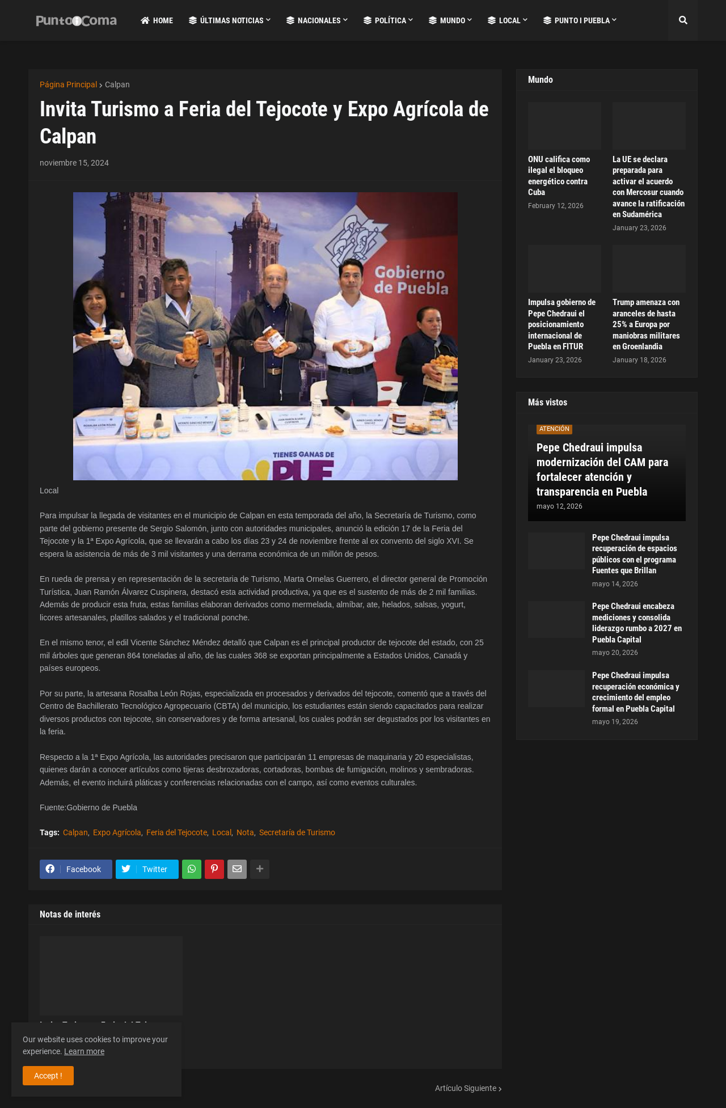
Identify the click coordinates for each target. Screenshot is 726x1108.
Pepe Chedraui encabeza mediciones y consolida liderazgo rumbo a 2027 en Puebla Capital (637, 623)
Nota (245, 832)
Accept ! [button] (48, 1075)
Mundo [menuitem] (447, 20)
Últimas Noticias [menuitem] (226, 20)
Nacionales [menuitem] (313, 20)
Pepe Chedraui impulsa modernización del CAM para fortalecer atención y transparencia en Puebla (602, 469)
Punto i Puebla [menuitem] (576, 20)
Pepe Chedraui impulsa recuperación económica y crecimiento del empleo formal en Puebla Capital (635, 692)
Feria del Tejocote (176, 832)
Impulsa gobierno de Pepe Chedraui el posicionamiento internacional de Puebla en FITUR (562, 324)
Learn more (84, 1051)
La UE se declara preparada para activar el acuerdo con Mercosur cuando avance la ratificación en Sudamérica (649, 187)
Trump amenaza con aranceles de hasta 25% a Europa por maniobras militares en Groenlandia (646, 324)
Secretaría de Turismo (297, 832)
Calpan (117, 84)
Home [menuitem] (157, 20)
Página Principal (68, 84)
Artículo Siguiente (465, 1088)
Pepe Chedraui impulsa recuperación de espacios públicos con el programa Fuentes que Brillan (634, 554)
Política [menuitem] (385, 20)
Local (221, 832)
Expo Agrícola (117, 832)
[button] (683, 20)
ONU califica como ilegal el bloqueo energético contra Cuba (559, 176)
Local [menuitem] (504, 20)
